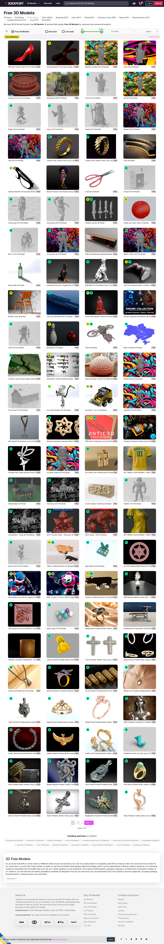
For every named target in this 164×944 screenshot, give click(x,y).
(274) (16, 20)
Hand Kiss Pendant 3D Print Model (20, 691)
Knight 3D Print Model (93, 129)
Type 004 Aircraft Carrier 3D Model (60, 316)
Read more (12, 879)
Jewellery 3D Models (23, 845)
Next (89, 823)
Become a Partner (91, 918)
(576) (61, 17)
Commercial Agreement (127, 914)
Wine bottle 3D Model (16, 285)
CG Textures (89, 910)
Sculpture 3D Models (14, 840)
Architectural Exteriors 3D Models (95, 840)
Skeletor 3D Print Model (132, 504)
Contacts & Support (128, 895)
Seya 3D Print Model (15, 161)
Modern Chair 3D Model (17, 316)
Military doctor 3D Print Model (134, 254)
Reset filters (154, 37)
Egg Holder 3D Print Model (94, 566)
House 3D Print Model (132, 192)
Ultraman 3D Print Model (132, 410)
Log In (149, 3)
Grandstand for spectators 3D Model (137, 628)
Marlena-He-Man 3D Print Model (97, 67)
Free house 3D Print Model (18, 410)
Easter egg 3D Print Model (56, 628)
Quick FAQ (122, 907)
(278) (141, 17)
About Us (20, 895)
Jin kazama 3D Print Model (56, 254)
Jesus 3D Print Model (55, 129)
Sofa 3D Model (129, 161)
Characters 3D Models (34, 840)
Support (121, 899)
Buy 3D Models (92, 895)
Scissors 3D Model (92, 192)
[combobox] (122, 31)
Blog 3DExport (90, 922)
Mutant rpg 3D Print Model (133, 379)
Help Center (123, 903)
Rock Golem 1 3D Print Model (95, 535)
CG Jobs (87, 925)
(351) (124, 17)
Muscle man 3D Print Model (18, 566)
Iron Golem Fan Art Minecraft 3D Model (99, 472)
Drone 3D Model (91, 348)
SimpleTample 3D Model (17, 504)
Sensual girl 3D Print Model (18, 223)
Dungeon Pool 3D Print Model (19, 98)
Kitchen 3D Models (54, 840)
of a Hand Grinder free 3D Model (59, 410)
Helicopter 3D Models (79, 845)
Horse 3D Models (71, 840)
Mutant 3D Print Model (132, 129)
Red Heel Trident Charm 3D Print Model (22, 67)
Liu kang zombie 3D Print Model (58, 472)
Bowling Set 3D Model (55, 348)
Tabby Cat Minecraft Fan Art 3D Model (61, 566)
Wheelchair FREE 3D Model (57, 98)
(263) (45, 20)
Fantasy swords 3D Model (94, 223)
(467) (76, 17)
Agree (110, 939)
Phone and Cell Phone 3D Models (124, 840)
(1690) (46, 17)
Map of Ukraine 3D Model (133, 348)
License (121, 910)
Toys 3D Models (42, 845)
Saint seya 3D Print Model (56, 504)
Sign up (158, 3)
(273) (33, 20)
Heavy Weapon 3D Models (102, 845)
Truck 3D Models (122, 845)
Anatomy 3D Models (141, 845)
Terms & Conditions (125, 922)
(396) (106, 17)
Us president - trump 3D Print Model (21, 535)
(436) (89, 17)
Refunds (121, 925)
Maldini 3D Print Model (16, 129)
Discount (51, 31)
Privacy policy (123, 918)
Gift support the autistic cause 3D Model (23, 441)
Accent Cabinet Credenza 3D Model (98, 504)
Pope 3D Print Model (131, 67)
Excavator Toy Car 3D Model (95, 410)
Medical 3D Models (59, 845)
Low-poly (68, 31)
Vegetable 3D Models (150, 840)
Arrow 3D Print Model (16, 348)
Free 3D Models (20, 31)
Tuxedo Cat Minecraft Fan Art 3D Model (99, 597)
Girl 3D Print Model (130, 98)
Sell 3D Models (90, 914)
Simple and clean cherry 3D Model (136, 223)
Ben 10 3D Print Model (16, 254)
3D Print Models (90, 903)
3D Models (88, 899)
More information (59, 939)
